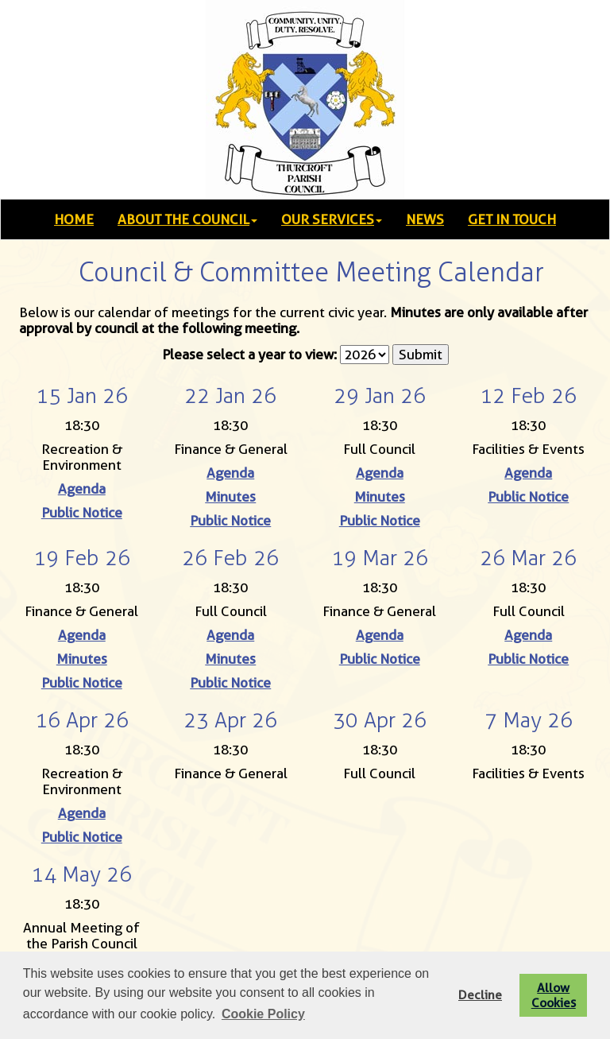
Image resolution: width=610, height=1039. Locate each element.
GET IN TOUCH (512, 219)
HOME (74, 219)
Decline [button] (480, 994)
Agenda (82, 489)
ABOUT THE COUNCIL (187, 219)
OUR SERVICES (331, 219)
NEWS (425, 219)
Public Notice (81, 513)
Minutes (230, 497)
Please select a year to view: (249, 354)
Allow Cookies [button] (553, 995)
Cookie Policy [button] (263, 1014)
